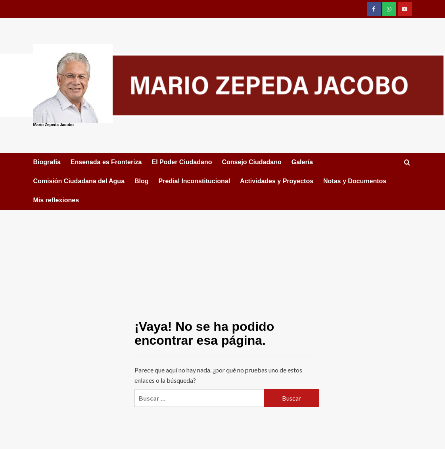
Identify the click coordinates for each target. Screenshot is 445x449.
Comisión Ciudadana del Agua (79, 181)
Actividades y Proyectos (276, 181)
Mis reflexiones (56, 200)
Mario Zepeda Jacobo (53, 125)
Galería (302, 162)
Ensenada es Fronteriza (106, 162)
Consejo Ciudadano (251, 162)
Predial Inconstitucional (194, 181)
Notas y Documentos (354, 181)
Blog (141, 181)
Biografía (47, 162)
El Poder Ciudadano (182, 162)
